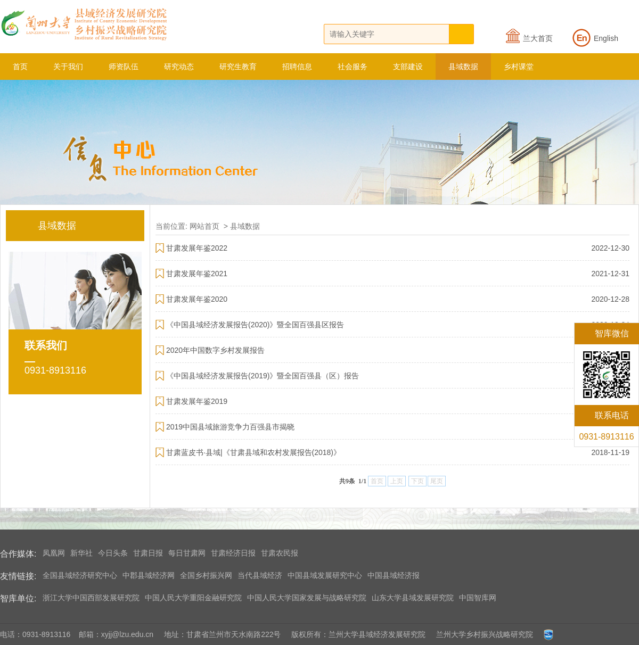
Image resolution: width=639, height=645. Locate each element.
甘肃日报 (148, 553)
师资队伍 (123, 66)
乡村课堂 (519, 66)
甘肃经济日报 (233, 553)
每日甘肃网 (187, 553)
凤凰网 (54, 553)
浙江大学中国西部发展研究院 (91, 597)
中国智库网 (477, 597)
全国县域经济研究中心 (80, 575)
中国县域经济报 (393, 575)
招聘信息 (297, 66)
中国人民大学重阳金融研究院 (193, 597)
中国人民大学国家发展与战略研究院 (306, 597)
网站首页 (204, 226)
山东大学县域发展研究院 (413, 597)
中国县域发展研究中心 (325, 575)
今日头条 (113, 553)
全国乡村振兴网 (206, 575)
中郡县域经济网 (148, 575)
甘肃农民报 (279, 553)
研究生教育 (238, 66)
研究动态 (179, 66)
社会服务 (352, 66)
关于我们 (68, 66)
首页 (20, 66)
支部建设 (408, 66)
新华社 (81, 553)
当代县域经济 (259, 575)
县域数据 (463, 66)
